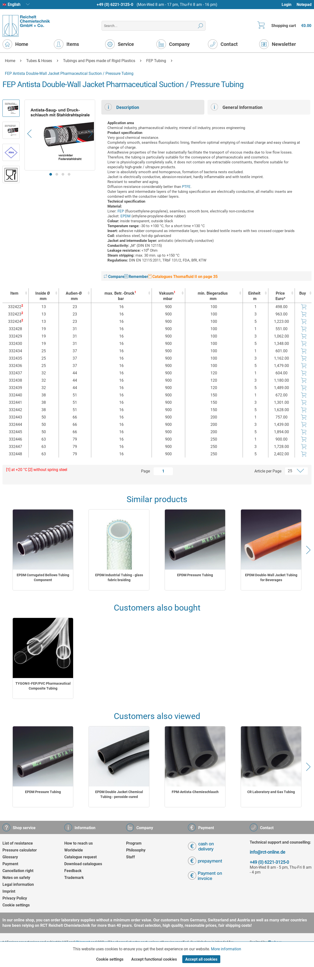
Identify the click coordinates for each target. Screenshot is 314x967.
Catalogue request (80, 857)
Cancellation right (17, 870)
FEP (121, 211)
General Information (236, 107)
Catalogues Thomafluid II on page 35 (183, 276)
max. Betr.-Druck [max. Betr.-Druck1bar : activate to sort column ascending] (120, 295)
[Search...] (153, 26)
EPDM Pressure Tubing (195, 575)
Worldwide (73, 850)
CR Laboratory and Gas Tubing (271, 792)
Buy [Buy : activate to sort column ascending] (302, 293)
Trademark (74, 877)
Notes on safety (16, 877)
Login (286, 4)
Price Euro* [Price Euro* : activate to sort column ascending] (280, 296)
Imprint (8, 891)
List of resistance (17, 843)
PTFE (186, 186)
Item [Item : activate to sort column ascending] (14, 293)
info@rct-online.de (267, 852)
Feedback (73, 870)
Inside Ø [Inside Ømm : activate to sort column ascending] (42, 296)
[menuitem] (288, 4)
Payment (10, 864)
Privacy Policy (14, 898)
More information (226, 949)
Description (122, 107)
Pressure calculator (19, 850)
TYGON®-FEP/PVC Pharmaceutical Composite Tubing (43, 685)
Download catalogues (83, 864)
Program (134, 843)
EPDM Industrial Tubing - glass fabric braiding (119, 577)
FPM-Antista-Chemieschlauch (195, 792)
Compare (114, 276)
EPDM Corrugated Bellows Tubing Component (43, 577)
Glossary (10, 857)
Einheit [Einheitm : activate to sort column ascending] (254, 296)
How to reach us (78, 843)
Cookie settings (16, 905)
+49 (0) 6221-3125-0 (115, 4)
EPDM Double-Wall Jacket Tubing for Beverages (271, 577)
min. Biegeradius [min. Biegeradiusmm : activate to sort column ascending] (212, 296)
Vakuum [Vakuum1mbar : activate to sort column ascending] (167, 295)
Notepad (304, 4)
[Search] (201, 26)
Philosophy (135, 850)
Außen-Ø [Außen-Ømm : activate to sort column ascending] (73, 296)
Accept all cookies (201, 959)
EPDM (125, 216)
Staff (130, 857)
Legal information (18, 884)
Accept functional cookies (154, 959)
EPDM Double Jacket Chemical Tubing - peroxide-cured (119, 794)
